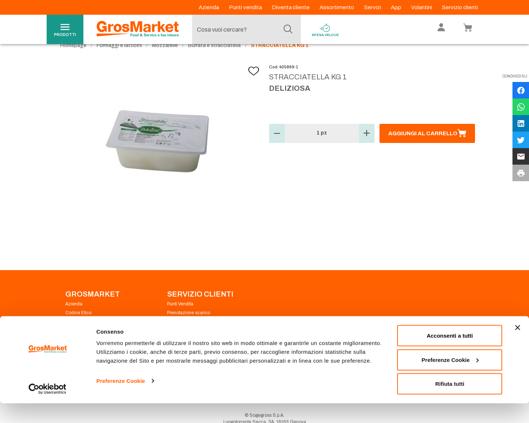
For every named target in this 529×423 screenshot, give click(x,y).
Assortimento (337, 7)
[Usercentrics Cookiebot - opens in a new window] (47, 408)
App (396, 7)
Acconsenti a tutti (450, 355)
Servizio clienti (460, 7)
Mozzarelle (165, 59)
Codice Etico (78, 326)
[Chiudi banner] (517, 347)
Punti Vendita (180, 317)
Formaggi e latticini (119, 59)
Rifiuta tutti (449, 403)
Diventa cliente (291, 7)
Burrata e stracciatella (214, 59)
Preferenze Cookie (120, 400)
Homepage (73, 59)
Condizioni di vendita (188, 335)
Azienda (209, 7)
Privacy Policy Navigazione (92, 335)
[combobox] (244, 29)
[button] (277, 147)
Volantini (422, 7)
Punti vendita (246, 7)
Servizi (373, 7)
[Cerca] (288, 29)
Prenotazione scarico (188, 326)
